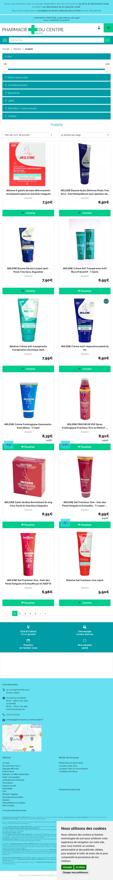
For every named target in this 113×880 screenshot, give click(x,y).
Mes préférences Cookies (13, 802)
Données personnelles (12, 797)
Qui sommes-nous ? (11, 765)
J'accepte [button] (67, 867)
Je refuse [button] (80, 867)
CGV (4, 791)
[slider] (5, 69)
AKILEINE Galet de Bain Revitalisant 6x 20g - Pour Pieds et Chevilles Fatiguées (28, 504)
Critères (10, 116)
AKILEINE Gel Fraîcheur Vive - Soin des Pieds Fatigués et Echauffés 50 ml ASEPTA (28, 582)
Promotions (7, 783)
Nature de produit (16, 77)
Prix (8, 56)
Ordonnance (8, 771)
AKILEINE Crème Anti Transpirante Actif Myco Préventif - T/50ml (85, 270)
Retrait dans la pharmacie (71, 763)
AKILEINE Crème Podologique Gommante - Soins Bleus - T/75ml (28, 426)
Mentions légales (10, 794)
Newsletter (7, 788)
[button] (28, 134)
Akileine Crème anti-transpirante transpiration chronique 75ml (28, 348)
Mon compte (8, 805)
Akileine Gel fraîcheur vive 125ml (84, 580)
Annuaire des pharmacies (14, 810)
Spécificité (12, 93)
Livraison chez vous (68, 765)
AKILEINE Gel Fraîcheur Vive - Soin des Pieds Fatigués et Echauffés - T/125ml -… (84, 504)
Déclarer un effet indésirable (15, 774)
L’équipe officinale (10, 768)
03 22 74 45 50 (13, 714)
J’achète (28, 212)
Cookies (5, 800)
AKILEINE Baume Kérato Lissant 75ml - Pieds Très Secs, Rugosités (28, 270)
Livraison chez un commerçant (73, 768)
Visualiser (85, 291)
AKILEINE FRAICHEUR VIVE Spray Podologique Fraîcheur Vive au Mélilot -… (85, 426)
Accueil (6, 49)
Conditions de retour (68, 771)
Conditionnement (16, 85)
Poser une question (11, 777)
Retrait (28, 630)
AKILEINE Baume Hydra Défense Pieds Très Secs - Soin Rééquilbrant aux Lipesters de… (85, 192)
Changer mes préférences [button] (75, 872)
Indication (21, 108)
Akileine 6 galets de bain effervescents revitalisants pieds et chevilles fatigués (28, 192)
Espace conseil (9, 785)
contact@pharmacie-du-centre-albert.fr (24, 719)
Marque (18, 49)
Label (9, 100)
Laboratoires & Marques (13, 780)
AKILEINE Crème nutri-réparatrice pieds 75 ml (84, 348)
